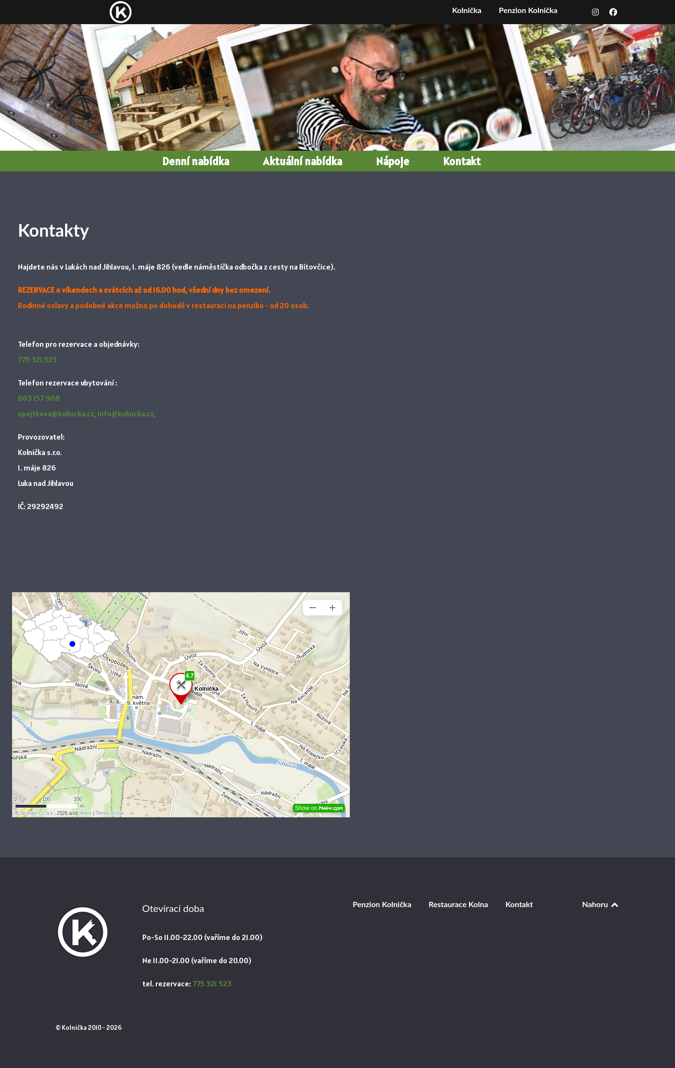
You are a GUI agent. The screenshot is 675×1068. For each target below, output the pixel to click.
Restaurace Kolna (458, 904)
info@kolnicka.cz (125, 413)
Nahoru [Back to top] (601, 904)
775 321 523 (37, 359)
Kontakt (519, 904)
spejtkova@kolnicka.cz (56, 413)
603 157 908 (39, 398)
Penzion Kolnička (528, 9)
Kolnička (467, 9)
